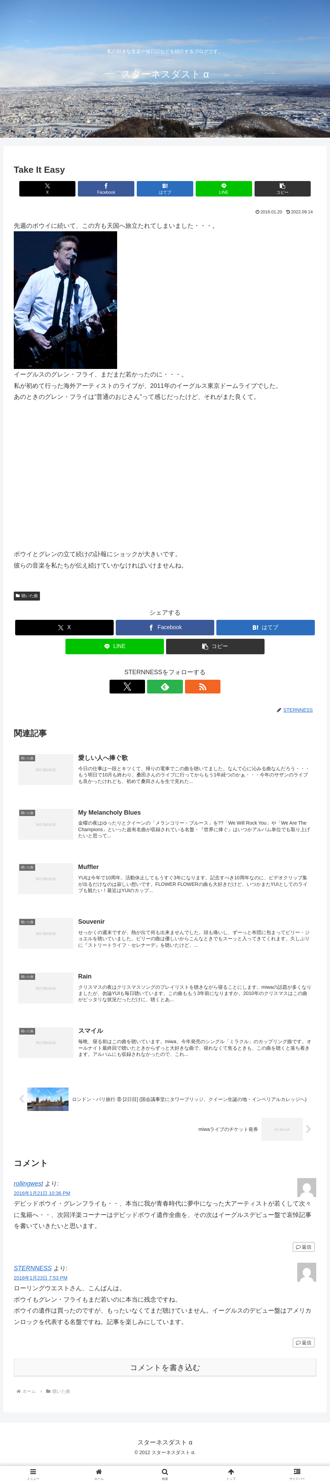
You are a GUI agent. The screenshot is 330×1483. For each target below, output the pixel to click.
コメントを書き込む (165, 1370)
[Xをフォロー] (149, 686)
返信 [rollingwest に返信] (303, 1250)
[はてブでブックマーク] (165, 189)
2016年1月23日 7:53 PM (41, 1281)
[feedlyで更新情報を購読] (165, 686)
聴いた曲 (27, 595)
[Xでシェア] (63, 189)
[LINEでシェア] (216, 189)
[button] (267, 189)
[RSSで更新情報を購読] (181, 686)
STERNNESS (33, 1271)
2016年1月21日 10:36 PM (42, 1196)
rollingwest (28, 1186)
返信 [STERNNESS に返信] (303, 1345)
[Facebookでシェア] (114, 189)
